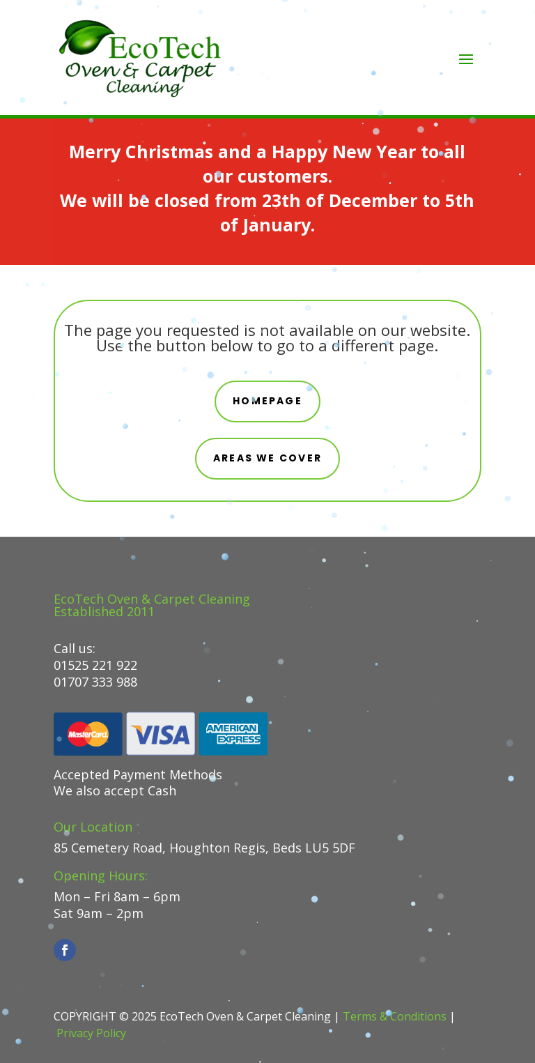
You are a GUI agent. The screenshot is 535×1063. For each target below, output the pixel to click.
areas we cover (267, 458)
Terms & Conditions (395, 1016)
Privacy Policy (91, 1033)
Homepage (267, 401)
